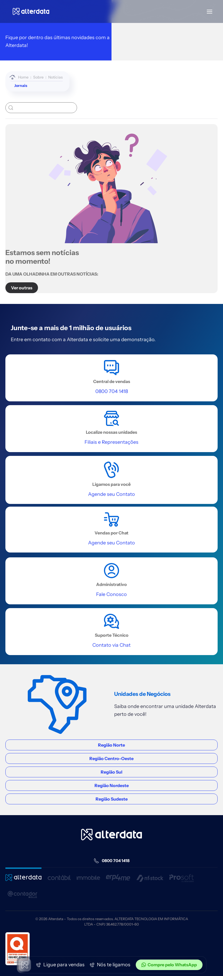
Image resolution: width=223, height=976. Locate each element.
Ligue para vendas (60, 965)
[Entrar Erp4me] (118, 874)
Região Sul (111, 772)
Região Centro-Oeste (111, 758)
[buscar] (41, 107)
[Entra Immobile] (88, 874)
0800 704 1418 (112, 860)
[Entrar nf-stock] (150, 874)
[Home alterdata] (111, 834)
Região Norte (111, 745)
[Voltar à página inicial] (31, 11)
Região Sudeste (112, 799)
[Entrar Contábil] (59, 874)
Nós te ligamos (110, 965)
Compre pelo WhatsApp (169, 964)
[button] (209, 11)
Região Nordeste (112, 785)
